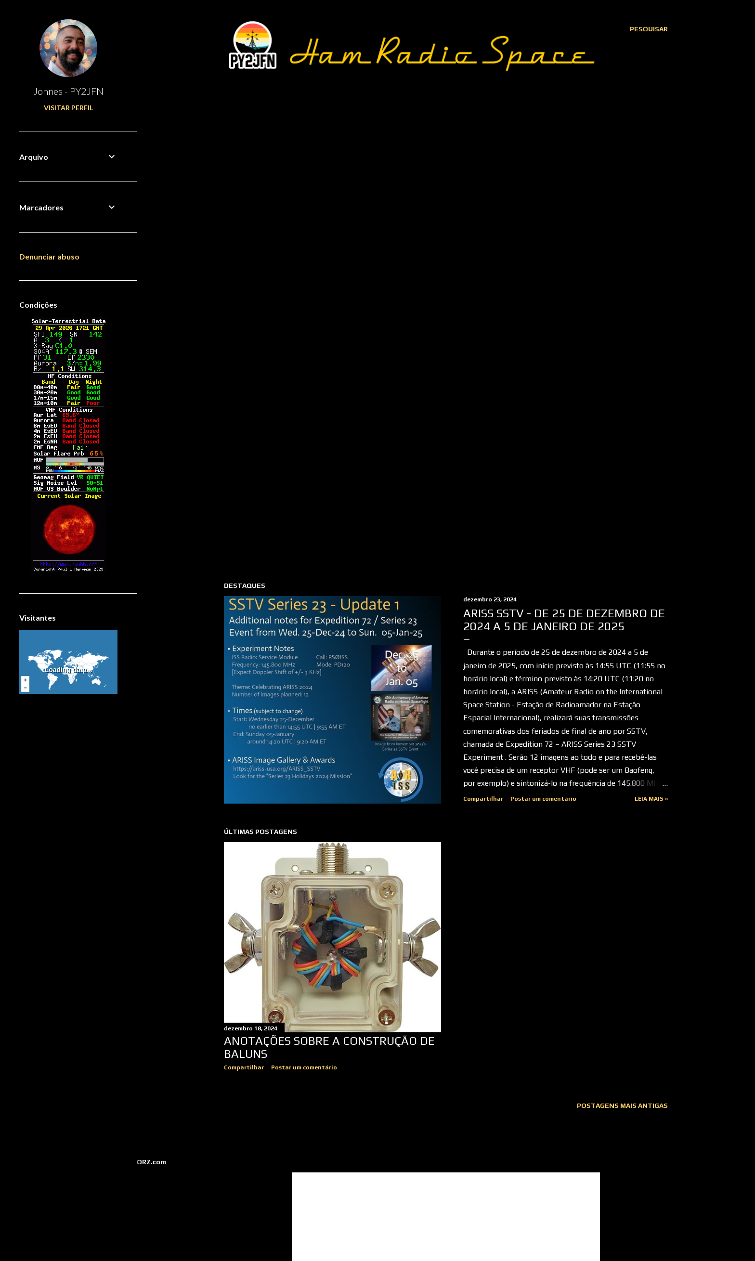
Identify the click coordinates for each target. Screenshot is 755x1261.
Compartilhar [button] (483, 798)
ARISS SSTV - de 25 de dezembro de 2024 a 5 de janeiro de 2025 (564, 620)
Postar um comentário (543, 798)
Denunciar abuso (49, 256)
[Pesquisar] (649, 28)
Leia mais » (651, 798)
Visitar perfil (68, 108)
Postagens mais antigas (622, 1105)
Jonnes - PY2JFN (68, 91)
